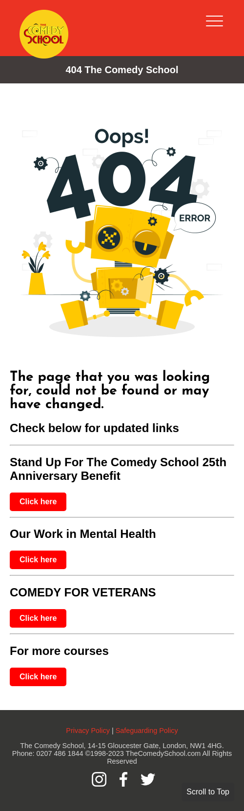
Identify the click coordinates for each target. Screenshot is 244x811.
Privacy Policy (88, 730)
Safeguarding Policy (147, 730)
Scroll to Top (207, 792)
